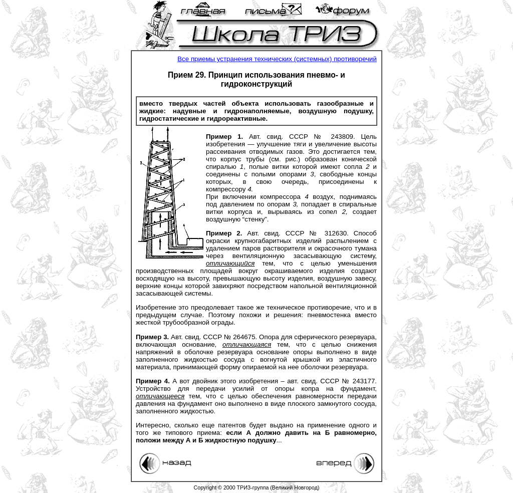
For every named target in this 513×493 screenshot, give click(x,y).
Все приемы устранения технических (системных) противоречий (277, 59)
